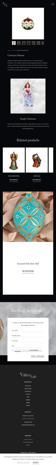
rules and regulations (33, 350)
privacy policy (18, 351)
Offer (28, 397)
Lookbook (28, 399)
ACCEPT (36, 462)
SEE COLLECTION (28, 271)
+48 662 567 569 (28, 422)
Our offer (13, 50)
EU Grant (28, 394)
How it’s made (28, 388)
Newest (28, 402)
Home (8, 50)
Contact (28, 405)
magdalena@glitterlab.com (28, 424)
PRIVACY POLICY (23, 462)
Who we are (28, 385)
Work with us (28, 391)
